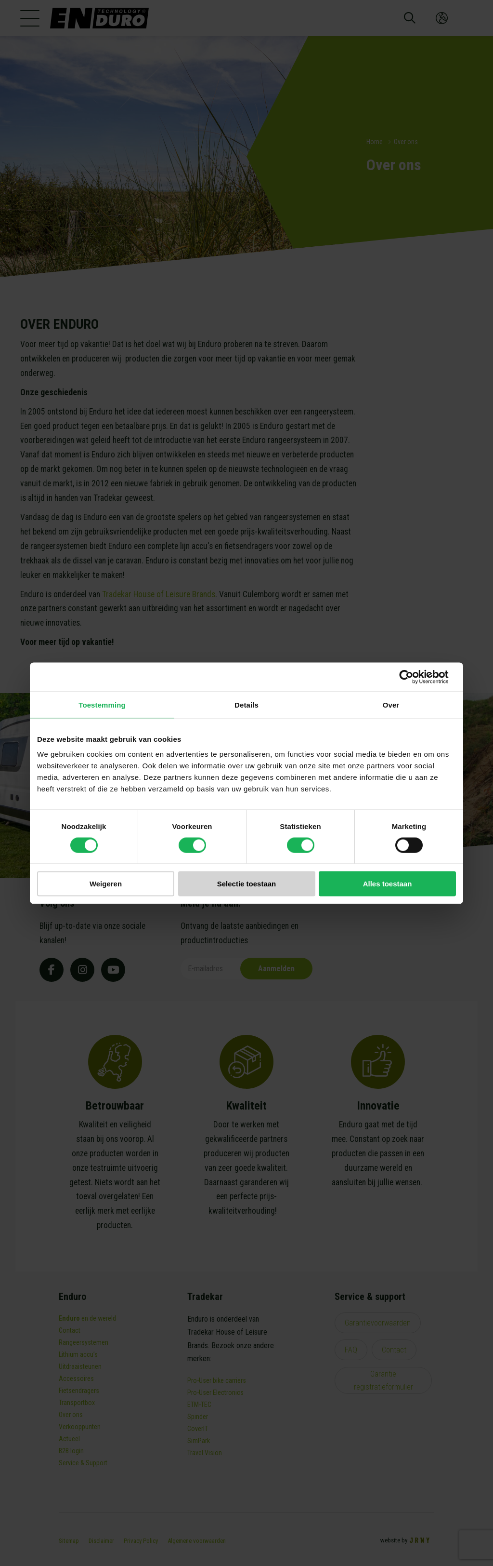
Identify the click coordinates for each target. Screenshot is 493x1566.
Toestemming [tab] (102, 704)
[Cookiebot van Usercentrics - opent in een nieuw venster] (414, 676)
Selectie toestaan (246, 884)
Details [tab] (246, 704)
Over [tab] (391, 704)
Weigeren (106, 884)
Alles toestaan (387, 884)
